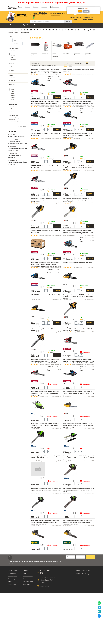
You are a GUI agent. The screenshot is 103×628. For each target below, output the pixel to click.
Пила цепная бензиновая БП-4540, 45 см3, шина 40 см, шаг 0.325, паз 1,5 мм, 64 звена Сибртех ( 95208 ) (78, 457)
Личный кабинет (75, 17)
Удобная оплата (54, 7)
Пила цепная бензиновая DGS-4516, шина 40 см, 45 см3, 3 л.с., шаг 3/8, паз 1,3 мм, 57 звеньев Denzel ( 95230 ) (77, 135)
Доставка (44, 7)
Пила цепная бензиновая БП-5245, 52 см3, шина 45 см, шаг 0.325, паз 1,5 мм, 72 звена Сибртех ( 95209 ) (46, 490)
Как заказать (26, 579)
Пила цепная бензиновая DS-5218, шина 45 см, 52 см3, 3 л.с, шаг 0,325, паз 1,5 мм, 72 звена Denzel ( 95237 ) (78, 167)
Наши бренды (12, 584)
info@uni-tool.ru (55, 15)
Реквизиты (11, 581)
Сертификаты (12, 573)
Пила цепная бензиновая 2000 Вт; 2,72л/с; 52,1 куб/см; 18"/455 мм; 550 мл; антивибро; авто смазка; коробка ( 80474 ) (45, 522)
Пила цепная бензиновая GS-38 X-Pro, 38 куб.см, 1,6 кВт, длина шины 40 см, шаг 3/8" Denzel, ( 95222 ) (78, 393)
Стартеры (66, 53)
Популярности (36, 65)
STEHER (65, 284)
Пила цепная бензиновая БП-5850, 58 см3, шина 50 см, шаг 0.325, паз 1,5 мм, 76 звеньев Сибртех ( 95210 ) (78, 490)
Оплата (25, 573)
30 (83, 63)
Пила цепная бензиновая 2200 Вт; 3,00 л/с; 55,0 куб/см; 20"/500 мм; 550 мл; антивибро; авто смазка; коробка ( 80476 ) (77, 522)
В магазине (14, 25)
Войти (76, 19)
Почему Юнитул (12, 570)
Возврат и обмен (27, 576)
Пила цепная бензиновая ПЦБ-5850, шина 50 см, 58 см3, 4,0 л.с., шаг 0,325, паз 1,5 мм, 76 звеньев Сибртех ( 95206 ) (78, 425)
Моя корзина (88, 17)
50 (87, 63)
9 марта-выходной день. (16, 136)
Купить (57, 97)
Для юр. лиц (11, 7)
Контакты (35, 7)
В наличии (48, 65)
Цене (43, 65)
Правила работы (12, 576)
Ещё (35, 25)
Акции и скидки (12, 8)
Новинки (54, 65)
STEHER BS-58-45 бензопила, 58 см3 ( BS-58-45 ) (45, 295)
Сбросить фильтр (22, 126)
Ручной (25, 25)
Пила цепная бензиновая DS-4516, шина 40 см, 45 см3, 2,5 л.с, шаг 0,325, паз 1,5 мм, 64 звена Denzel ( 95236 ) (78, 296)
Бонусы (20, 7)
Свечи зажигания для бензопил (57, 54)
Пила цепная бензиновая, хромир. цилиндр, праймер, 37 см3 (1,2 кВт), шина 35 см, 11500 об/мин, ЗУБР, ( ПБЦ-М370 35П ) (77, 328)
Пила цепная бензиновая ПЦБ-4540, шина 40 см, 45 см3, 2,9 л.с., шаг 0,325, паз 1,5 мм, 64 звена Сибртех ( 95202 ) (45, 393)
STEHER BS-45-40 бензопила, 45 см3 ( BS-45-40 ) (77, 262)
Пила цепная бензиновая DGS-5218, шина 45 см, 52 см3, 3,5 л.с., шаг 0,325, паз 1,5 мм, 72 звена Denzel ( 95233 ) (77, 199)
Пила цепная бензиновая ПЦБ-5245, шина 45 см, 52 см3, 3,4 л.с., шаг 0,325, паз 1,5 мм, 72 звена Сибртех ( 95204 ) (45, 425)
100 (91, 63)
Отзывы (27, 7)
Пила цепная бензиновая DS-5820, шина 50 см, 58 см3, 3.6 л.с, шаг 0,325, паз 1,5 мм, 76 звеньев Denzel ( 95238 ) (46, 328)
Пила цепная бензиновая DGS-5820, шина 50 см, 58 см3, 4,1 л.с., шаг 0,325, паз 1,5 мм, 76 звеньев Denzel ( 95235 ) (45, 199)
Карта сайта (26, 584)
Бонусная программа (14, 579)
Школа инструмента (28, 581)
